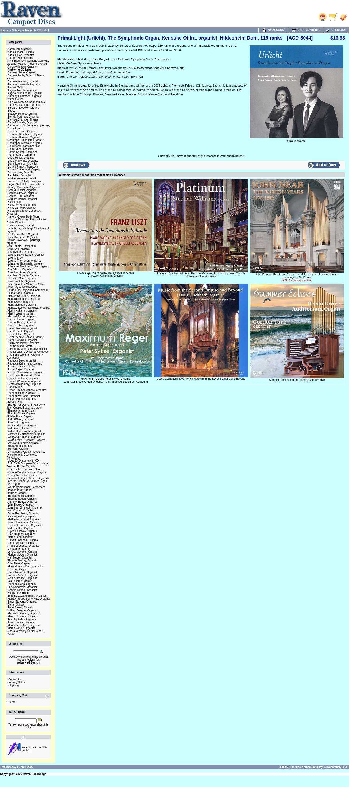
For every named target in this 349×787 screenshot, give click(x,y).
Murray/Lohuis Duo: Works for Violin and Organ (25, 568)
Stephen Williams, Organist (24, 395)
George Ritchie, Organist (22, 589)
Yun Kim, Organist (18, 448)
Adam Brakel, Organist (21, 52)
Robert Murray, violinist (21, 366)
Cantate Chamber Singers (23, 119)
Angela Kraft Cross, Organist (25, 93)
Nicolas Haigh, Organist (22, 322)
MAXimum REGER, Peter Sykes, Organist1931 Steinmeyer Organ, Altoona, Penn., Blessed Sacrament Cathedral (105, 380)
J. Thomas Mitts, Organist (23, 234)
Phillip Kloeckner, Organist (23, 343)
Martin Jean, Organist (20, 537)
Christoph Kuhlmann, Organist (26, 140)
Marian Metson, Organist (22, 554)
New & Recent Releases (22, 475)
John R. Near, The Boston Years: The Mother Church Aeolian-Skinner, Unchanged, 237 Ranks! (296, 277)
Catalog (17, 30)
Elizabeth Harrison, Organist (24, 525)
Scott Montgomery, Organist (24, 384)
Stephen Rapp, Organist (22, 584)
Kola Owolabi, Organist (21, 281)
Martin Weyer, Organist (21, 628)
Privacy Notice (16, 682)
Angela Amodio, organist (22, 90)
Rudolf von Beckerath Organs (25, 375)
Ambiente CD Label (36, 30)
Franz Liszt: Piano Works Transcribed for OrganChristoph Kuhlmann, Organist (105, 274)
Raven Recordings (34, 774)
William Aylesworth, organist (24, 431)
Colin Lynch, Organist (20, 149)
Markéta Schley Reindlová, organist (29, 307)
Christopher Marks (19, 548)
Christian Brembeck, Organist (25, 134)
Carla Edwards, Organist (22, 122)
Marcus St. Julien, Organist (24, 295)
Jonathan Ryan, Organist (22, 272)
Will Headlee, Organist (21, 528)
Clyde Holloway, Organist (23, 531)
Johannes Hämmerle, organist (25, 263)
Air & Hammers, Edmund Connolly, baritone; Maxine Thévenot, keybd (28, 62)
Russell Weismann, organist (24, 381)
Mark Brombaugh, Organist (24, 298)
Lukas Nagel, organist (21, 293)
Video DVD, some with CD (23, 460)
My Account (274, 30)
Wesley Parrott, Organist (22, 578)
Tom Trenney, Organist (21, 622)
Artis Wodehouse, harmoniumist (27, 101)
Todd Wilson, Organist (21, 419)
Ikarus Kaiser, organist (21, 225)
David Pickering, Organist (23, 160)
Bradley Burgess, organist (23, 113)
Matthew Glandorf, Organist (24, 519)
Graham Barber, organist (22, 198)
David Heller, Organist (21, 157)
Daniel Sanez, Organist (21, 154)
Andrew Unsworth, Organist (24, 84)
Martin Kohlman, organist (22, 310)
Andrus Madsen (17, 87)
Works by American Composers (26, 487)
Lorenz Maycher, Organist (23, 551)
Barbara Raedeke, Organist (24, 107)
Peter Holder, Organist (21, 334)
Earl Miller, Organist (19, 175)
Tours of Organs (17, 492)
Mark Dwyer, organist (20, 301)
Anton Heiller (15, 99)
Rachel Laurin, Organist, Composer (29, 351)
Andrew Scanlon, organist (23, 81)
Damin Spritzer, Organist (22, 151)
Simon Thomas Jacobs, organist (27, 390)
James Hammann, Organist (24, 522)
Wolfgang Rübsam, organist (24, 437)
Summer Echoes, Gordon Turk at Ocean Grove (297, 379)
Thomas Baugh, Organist (22, 498)
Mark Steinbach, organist (22, 304)
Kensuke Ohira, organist (22, 278)
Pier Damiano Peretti (20, 345)
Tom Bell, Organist (19, 422)
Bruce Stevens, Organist (22, 601)
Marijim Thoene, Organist (23, 616)
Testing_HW (15, 401)
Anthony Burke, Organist (22, 501)
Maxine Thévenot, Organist (24, 613)
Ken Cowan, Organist (20, 510)
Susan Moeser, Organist (22, 398)
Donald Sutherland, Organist (24, 169)
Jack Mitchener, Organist (22, 237)
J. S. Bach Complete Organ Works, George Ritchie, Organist (28, 465)
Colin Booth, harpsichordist (24, 146)
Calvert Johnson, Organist (23, 539)
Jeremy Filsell (16, 257)
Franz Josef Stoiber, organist (25, 181)
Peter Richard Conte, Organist (26, 337)
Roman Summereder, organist (25, 372)
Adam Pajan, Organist (21, 54)
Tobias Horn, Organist (21, 416)
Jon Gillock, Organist (20, 269)
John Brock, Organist (20, 504)
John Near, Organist (20, 563)
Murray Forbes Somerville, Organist (29, 598)
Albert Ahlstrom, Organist (22, 66)
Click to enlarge (296, 139)
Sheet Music (15, 387)
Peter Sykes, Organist (21, 607)
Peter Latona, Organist (21, 542)
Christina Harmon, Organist (24, 137)
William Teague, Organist (22, 610)
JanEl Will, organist (19, 248)
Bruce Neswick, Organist (22, 572)
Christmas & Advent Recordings (26, 451)
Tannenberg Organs (19, 490)
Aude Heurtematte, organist (24, 104)
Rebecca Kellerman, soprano (25, 363)
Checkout (335, 30)
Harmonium (15, 201)
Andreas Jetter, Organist (22, 72)
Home (5, 30)
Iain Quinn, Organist (20, 581)
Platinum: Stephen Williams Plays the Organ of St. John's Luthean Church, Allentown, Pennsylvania (201, 275)
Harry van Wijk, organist (22, 207)
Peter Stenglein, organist (22, 340)
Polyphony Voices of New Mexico (27, 348)
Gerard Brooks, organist (22, 190)
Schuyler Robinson (19, 592)
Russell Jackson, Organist (23, 378)
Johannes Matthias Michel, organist (29, 266)
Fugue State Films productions (26, 184)
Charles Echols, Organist (22, 131)
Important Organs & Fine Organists (28, 478)
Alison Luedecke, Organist (23, 545)
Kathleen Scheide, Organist (24, 275)
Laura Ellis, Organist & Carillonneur (28, 290)
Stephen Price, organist (22, 392)
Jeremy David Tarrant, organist (26, 254)
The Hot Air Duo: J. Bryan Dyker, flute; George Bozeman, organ (26, 406)
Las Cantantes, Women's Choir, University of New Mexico (26, 286)
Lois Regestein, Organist (22, 587)
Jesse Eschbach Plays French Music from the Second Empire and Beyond (201, 378)
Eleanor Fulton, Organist (22, 516)
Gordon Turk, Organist (21, 196)
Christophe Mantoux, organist (25, 143)
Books (11, 110)
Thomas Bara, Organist (21, 495)
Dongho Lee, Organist (21, 172)
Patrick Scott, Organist (21, 331)
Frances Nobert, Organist (23, 575)
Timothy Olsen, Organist (22, 413)
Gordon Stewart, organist (22, 193)
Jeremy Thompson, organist (24, 260)
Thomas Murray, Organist (23, 560)
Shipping (13, 685)
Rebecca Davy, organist (22, 360)
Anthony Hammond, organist (25, 96)
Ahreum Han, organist (21, 57)
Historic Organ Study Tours (24, 216)
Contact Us (14, 679)
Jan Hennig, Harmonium (22, 246)
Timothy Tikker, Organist (22, 619)
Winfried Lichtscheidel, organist (26, 434)
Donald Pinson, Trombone (23, 166)
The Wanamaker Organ (22, 410)
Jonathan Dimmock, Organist (25, 507)
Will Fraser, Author (19, 428)
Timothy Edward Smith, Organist (27, 595)
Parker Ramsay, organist (22, 328)
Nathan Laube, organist (22, 319)
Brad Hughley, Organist (21, 534)
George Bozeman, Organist (24, 187)
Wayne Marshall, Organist (23, 425)
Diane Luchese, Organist (22, 163)
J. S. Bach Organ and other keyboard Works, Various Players (26, 471)
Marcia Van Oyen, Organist (24, 625)
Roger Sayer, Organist (21, 369)
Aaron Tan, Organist (20, 49)
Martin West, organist (20, 313)
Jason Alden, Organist (21, 251)
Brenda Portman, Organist (23, 116)
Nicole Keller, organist (21, 325)
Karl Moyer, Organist (20, 557)
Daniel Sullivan (16, 604)
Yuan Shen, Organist (20, 445)
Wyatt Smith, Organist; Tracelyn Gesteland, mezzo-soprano (26, 441)
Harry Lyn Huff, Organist (22, 204)
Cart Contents (306, 30)
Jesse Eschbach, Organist (23, 513)
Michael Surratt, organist (22, 316)
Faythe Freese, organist (22, 178)
